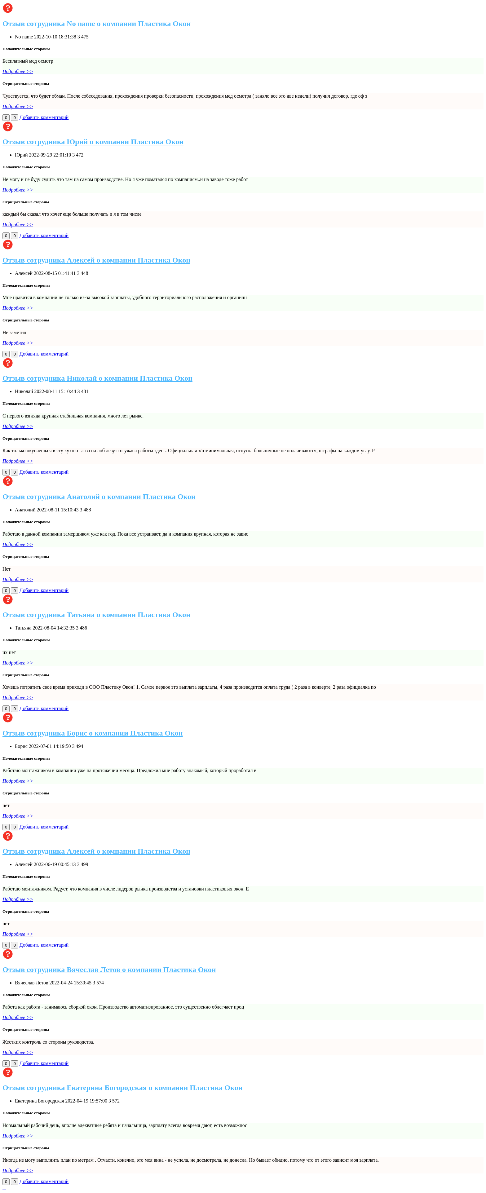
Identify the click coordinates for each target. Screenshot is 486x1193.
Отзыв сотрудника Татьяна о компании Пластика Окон (96, 615)
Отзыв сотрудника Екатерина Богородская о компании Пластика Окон (122, 1088)
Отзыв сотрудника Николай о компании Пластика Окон (97, 378)
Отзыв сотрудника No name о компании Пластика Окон (96, 24)
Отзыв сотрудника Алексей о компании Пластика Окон (96, 260)
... (4, 1187)
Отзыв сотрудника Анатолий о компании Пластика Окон (99, 497)
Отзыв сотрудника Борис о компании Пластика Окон (92, 733)
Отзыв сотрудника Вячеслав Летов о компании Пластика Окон (109, 969)
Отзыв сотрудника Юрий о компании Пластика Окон (92, 142)
